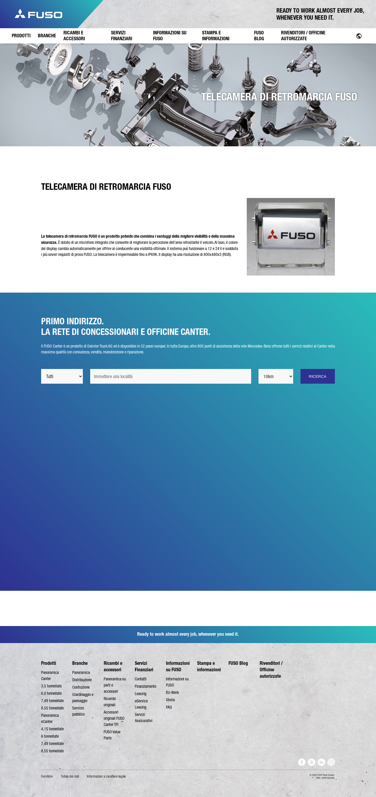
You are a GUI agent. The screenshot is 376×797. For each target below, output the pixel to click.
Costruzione (81, 687)
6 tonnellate (50, 736)
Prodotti (48, 663)
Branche (80, 663)
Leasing (140, 693)
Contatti (141, 679)
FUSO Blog (238, 663)
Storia (170, 699)
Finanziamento (145, 686)
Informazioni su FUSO (177, 682)
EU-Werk (172, 692)
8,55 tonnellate (52, 708)
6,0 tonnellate (51, 693)
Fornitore (47, 776)
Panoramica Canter (50, 675)
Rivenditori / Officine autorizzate (271, 669)
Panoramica (81, 672)
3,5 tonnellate (51, 686)
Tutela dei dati (70, 776)
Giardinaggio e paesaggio (82, 697)
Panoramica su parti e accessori (115, 685)
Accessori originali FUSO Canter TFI (114, 718)
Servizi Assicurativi (143, 717)
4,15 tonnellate (52, 728)
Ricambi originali (110, 701)
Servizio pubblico (78, 711)
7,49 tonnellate (52, 700)
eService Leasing (141, 704)
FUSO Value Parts (112, 734)
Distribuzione (82, 679)
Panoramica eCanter (50, 718)
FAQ (169, 707)
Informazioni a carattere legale (106, 776)
